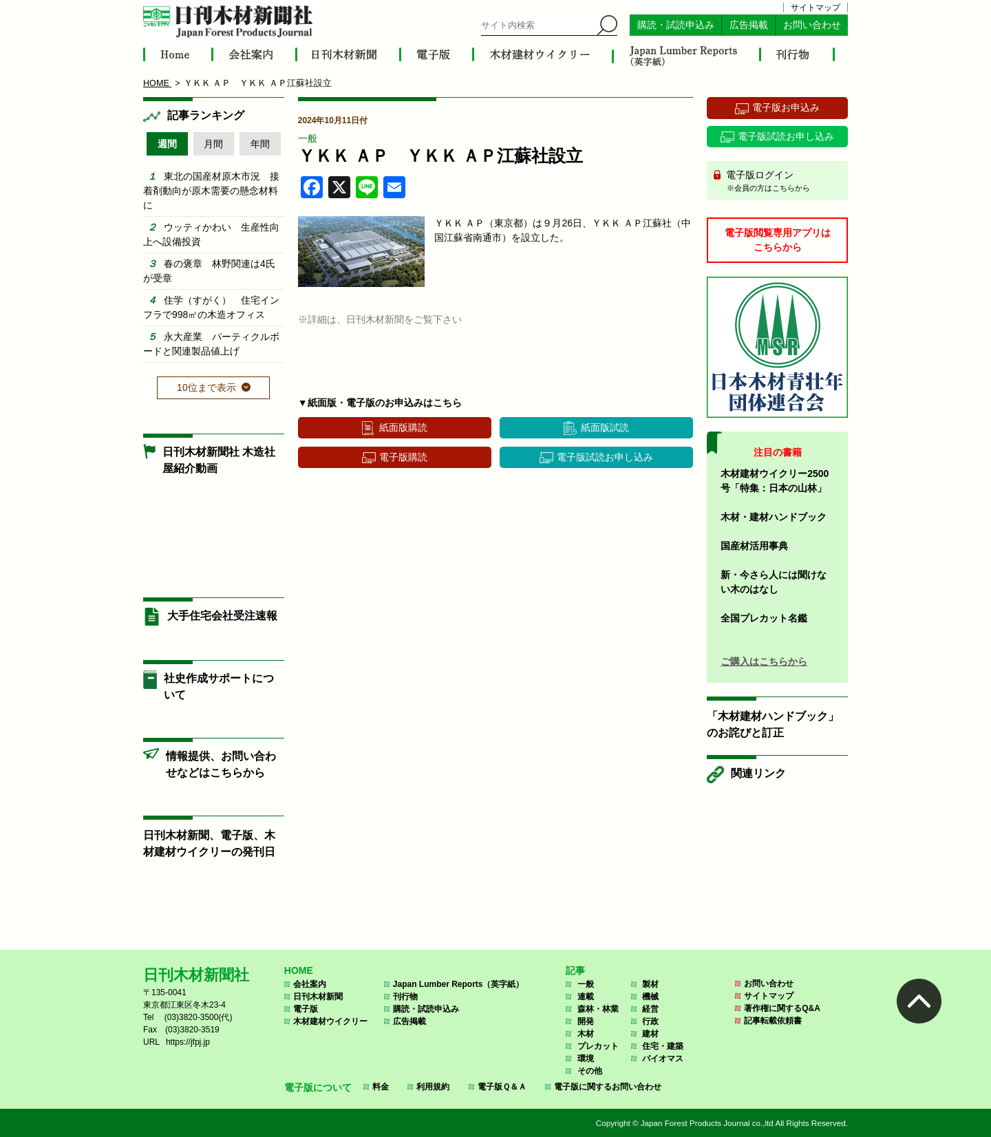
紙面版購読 (403, 427)
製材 (650, 984)
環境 (585, 1058)
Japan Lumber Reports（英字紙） (458, 984)
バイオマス (662, 1058)
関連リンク (758, 773)
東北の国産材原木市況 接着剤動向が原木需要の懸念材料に (211, 191)
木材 (585, 1034)
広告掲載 (748, 25)
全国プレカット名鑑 (764, 618)
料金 (380, 1087)
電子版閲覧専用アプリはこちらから (778, 240)
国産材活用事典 (754, 545)
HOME (298, 970)
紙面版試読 (605, 427)
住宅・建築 (662, 1046)
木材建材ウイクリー (330, 1021)
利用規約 (432, 1087)
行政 (650, 1021)
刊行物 (405, 996)
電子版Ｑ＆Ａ (502, 1087)
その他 (589, 1071)
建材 (650, 1034)
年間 (260, 143)
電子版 (305, 1009)
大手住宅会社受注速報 (222, 615)
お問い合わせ (812, 25)
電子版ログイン (782, 181)
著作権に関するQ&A (782, 1008)
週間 (167, 143)
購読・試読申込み (675, 25)
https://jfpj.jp (188, 1042)
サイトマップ (815, 7)
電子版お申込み (786, 107)
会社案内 (309, 984)
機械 (650, 996)
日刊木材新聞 (318, 996)
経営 (650, 1009)
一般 (307, 138)
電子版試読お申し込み (605, 457)
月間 (213, 143)
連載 (585, 996)
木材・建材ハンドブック (774, 516)
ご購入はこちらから (764, 661)
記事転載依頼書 (773, 1021)
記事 (575, 970)
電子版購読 (403, 457)
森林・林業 (598, 1009)
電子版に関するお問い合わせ (607, 1087)
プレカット (598, 1046)
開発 (585, 1021)
